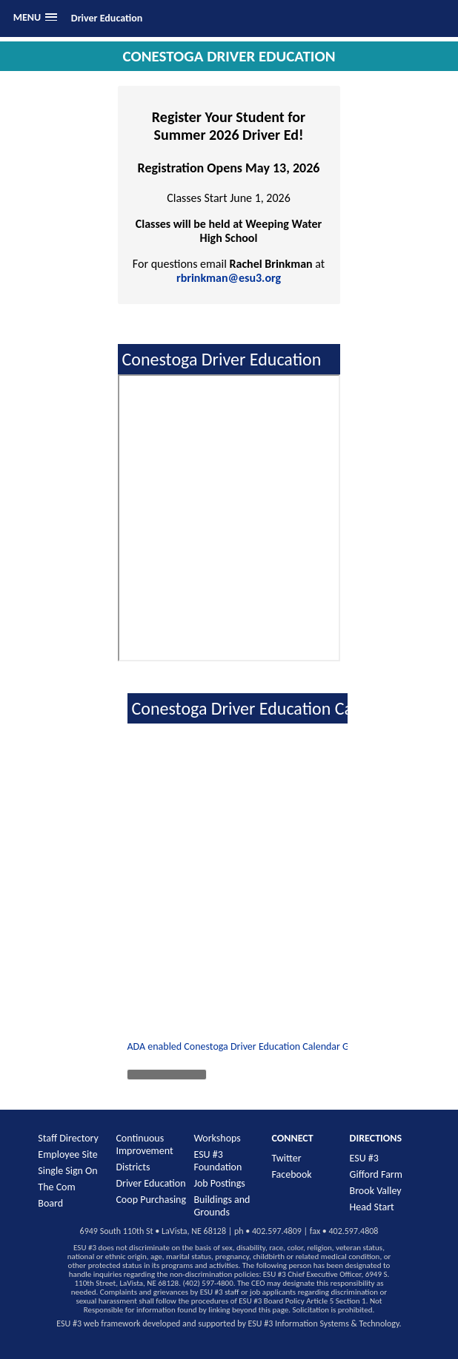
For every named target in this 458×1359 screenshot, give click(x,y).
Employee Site (67, 1154)
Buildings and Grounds (221, 1205)
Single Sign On (67, 1170)
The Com (56, 1187)
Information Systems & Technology (337, 1323)
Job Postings (219, 1183)
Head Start (372, 1207)
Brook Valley (376, 1190)
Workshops (216, 1138)
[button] (35, 17)
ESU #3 (364, 1158)
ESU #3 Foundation (217, 1160)
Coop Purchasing (151, 1199)
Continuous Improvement (144, 1144)
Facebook (292, 1174)
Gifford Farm (376, 1174)
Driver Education (106, 18)
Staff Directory (68, 1138)
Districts (133, 1167)
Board (50, 1203)
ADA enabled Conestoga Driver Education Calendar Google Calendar (270, 1046)
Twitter (287, 1158)
